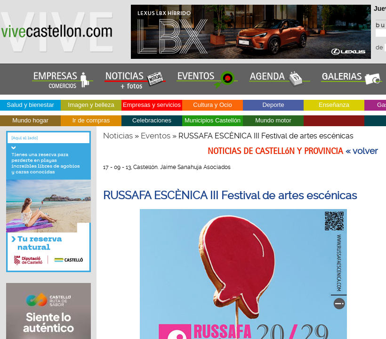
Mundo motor (273, 120)
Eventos (155, 135)
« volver (362, 151)
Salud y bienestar (30, 104)
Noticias (118, 135)
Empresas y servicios (152, 104)
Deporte (273, 104)
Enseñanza (334, 104)
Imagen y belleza (91, 104)
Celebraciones (151, 120)
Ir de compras (91, 120)
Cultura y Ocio (212, 104)
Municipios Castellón (213, 120)
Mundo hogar (30, 120)
